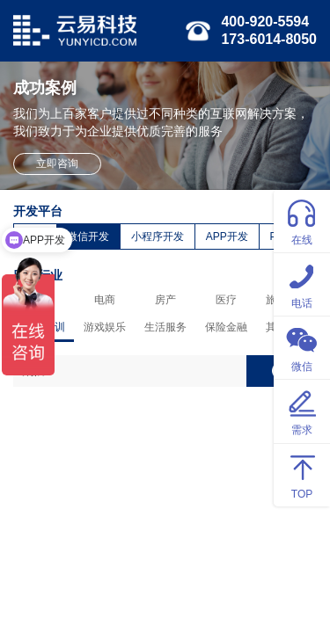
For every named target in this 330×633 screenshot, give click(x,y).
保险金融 (226, 327)
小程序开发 (157, 236)
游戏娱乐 (105, 327)
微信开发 (88, 236)
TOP (301, 474)
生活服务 (165, 327)
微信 (301, 347)
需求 (301, 410)
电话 (301, 283)
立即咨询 (57, 163)
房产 (165, 300)
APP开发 (227, 236)
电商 (104, 300)
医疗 (226, 300)
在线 (301, 220)
